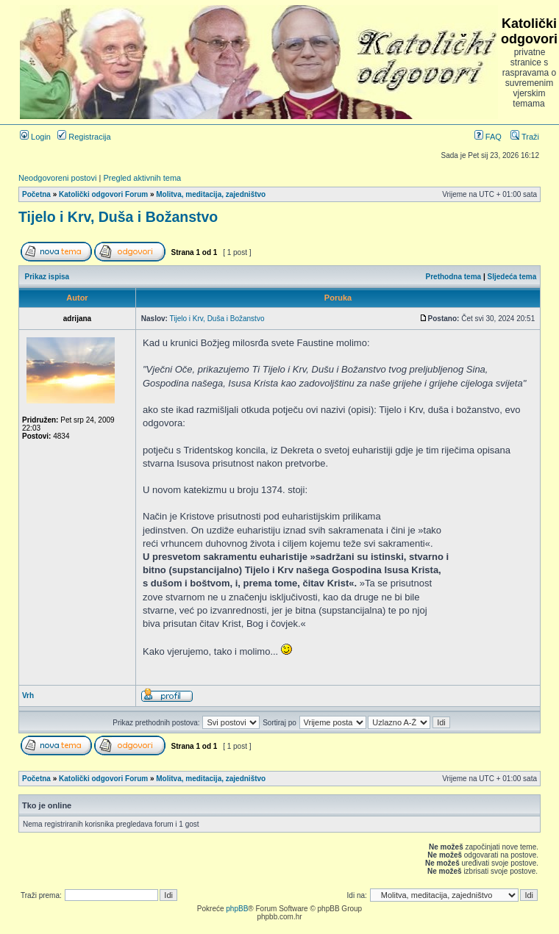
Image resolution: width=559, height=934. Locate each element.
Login (35, 136)
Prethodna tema (454, 277)
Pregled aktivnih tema (142, 177)
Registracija (84, 136)
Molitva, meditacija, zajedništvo (211, 194)
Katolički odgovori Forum (103, 194)
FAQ (488, 136)
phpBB (237, 909)
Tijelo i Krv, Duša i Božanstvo (118, 217)
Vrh (28, 695)
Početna (36, 194)
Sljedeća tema (512, 277)
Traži (524, 136)
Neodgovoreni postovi (57, 177)
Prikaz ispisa (47, 277)
